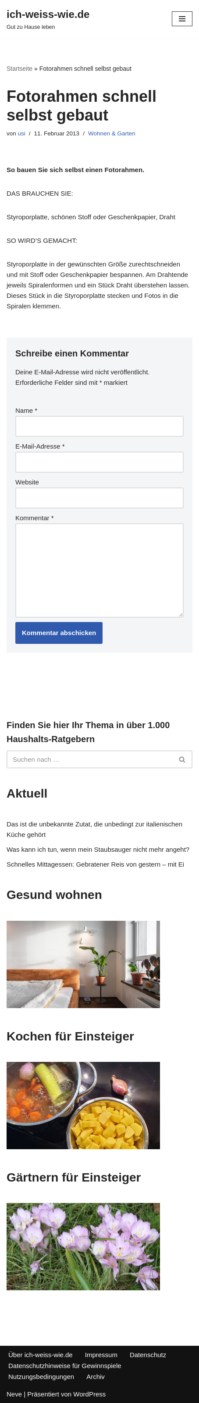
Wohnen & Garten (111, 133)
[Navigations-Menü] (182, 18)
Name (26, 410)
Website (27, 482)
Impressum (101, 1354)
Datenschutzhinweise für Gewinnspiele (64, 1365)
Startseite (19, 68)
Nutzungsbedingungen (41, 1376)
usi (21, 133)
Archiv (95, 1376)
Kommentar (34, 518)
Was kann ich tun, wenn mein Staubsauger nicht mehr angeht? (98, 849)
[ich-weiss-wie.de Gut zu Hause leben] (48, 18)
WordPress (89, 1394)
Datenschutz (148, 1354)
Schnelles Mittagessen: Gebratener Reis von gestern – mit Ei (95, 864)
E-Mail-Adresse (40, 446)
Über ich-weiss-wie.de (40, 1354)
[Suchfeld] (90, 759)
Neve (14, 1394)
